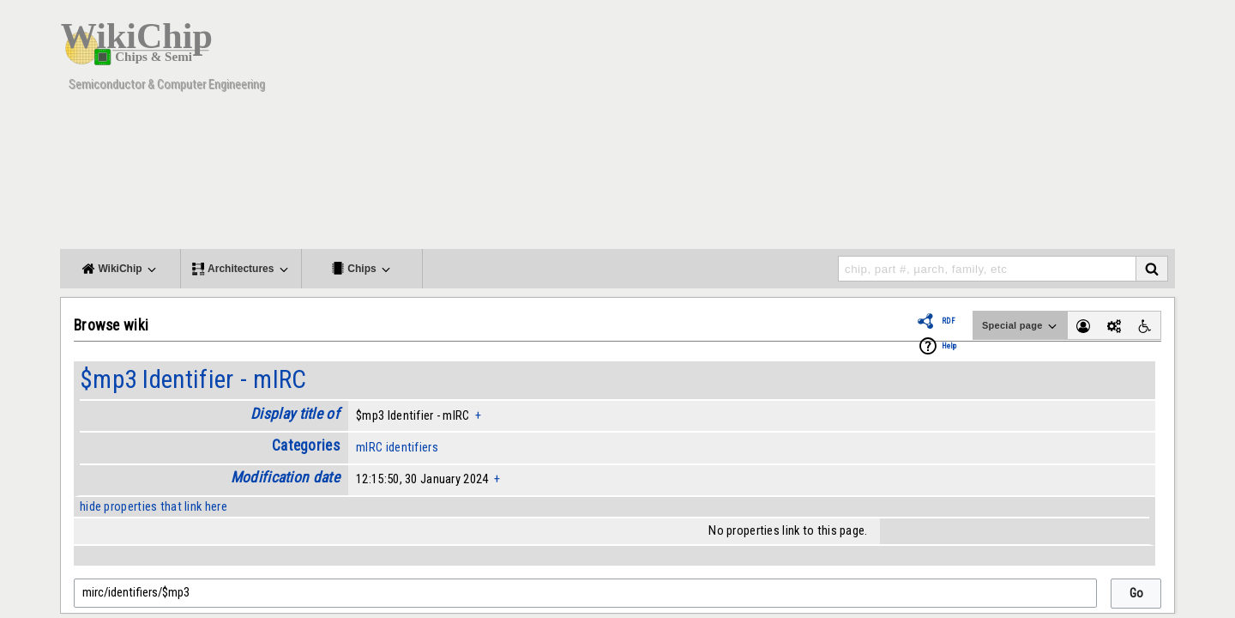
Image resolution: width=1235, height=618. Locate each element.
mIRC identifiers (397, 447)
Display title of (295, 413)
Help (949, 346)
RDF (948, 321)
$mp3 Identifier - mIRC (193, 379)
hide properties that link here (153, 506)
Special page (1020, 326)
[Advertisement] (862, 129)
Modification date (285, 477)
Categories (306, 445)
